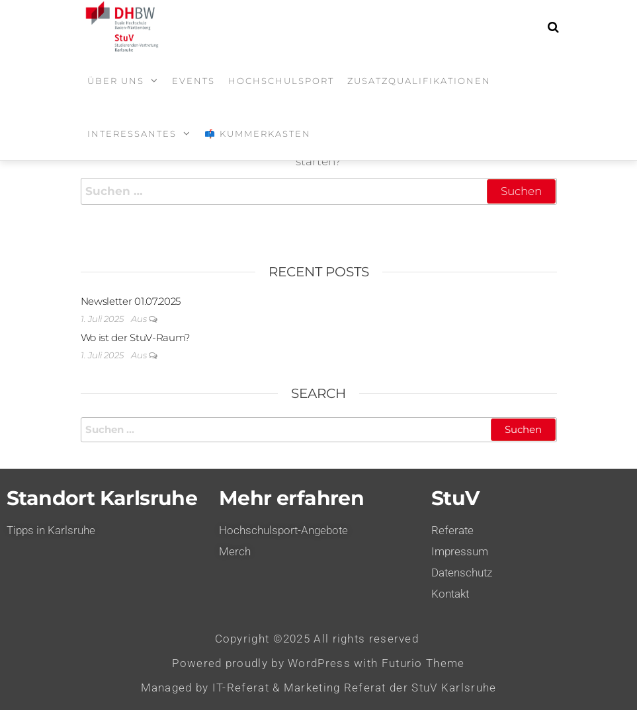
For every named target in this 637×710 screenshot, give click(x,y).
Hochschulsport (281, 80)
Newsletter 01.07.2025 (131, 301)
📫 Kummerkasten (257, 133)
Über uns (115, 80)
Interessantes (132, 133)
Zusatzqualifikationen (419, 80)
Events (193, 80)
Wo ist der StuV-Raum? (136, 337)
